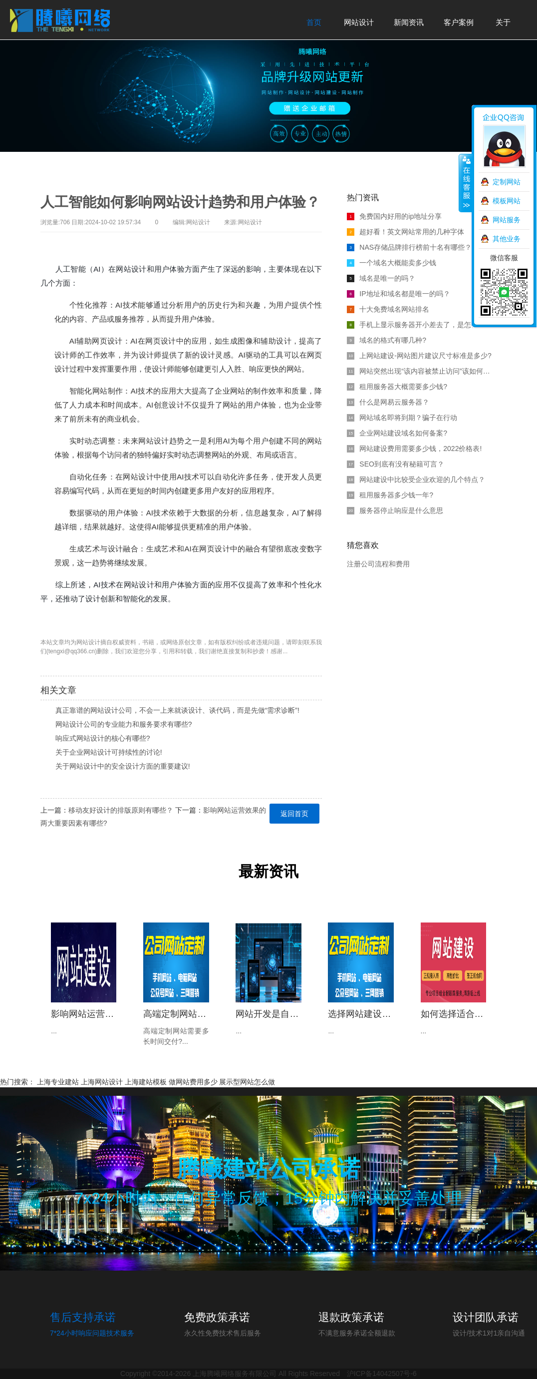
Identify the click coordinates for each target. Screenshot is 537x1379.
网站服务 (507, 220)
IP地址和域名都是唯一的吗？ (398, 294)
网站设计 (88, 642)
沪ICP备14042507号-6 (382, 1374)
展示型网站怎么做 (247, 1082)
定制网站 (507, 182)
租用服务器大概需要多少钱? (397, 387)
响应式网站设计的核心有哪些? (102, 738)
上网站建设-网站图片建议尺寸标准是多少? (419, 356)
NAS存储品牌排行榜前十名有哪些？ (409, 247)
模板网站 (507, 201)
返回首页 (294, 814)
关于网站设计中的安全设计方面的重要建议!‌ (122, 766)
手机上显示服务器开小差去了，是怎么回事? (421, 325)
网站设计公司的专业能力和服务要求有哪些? (123, 724)
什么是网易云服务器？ (388, 402)
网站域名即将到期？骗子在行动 (402, 418)
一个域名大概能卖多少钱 (391, 263)
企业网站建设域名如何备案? (397, 433)
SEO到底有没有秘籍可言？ (395, 464)
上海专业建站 (58, 1082)
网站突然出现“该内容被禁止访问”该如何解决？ (422, 371)
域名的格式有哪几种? (386, 340)
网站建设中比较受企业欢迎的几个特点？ (416, 479)
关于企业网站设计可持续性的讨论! (108, 752)
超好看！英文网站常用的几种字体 (405, 232)
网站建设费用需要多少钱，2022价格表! (414, 449)
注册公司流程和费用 (378, 564)
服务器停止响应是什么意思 (395, 510)
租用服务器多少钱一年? (390, 495)
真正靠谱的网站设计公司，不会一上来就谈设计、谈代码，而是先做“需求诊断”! (177, 710)
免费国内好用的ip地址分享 (394, 216)
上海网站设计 (102, 1082)
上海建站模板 (146, 1082)
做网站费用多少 (193, 1082)
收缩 (466, 183)
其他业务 (507, 239)
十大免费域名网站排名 (388, 309)
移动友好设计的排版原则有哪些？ (120, 810)
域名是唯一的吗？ (381, 278)
